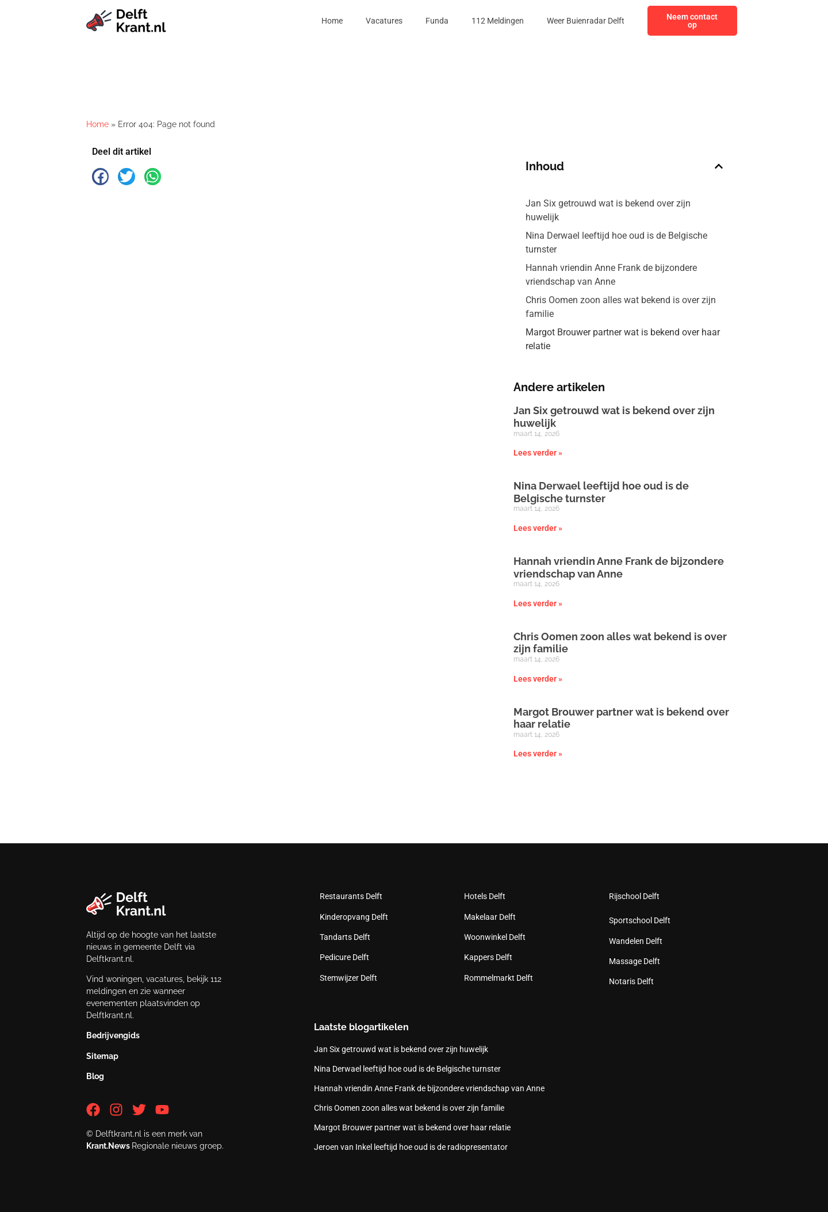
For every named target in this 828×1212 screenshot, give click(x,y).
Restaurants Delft (351, 896)
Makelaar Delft (490, 917)
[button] (100, 176)
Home (332, 20)
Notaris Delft (631, 981)
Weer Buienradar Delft (585, 20)
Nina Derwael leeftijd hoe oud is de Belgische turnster (616, 242)
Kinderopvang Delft (354, 917)
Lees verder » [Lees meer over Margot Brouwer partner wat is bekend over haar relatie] (537, 753)
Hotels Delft (484, 896)
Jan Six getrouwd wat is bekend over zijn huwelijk (608, 210)
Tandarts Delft (345, 937)
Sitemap (102, 1056)
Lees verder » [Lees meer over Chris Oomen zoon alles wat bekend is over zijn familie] (537, 678)
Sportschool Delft (639, 920)
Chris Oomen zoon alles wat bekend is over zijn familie (621, 307)
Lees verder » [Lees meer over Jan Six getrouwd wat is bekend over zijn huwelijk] (537, 452)
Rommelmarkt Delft (498, 977)
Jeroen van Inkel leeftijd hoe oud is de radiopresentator (411, 1147)
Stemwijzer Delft (348, 977)
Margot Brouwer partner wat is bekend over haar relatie (623, 339)
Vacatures (384, 20)
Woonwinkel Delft (495, 937)
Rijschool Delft (634, 896)
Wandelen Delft (635, 941)
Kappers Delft (488, 957)
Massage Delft (634, 961)
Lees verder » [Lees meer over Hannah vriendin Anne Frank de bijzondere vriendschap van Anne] (537, 603)
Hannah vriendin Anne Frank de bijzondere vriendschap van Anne (611, 274)
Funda (436, 20)
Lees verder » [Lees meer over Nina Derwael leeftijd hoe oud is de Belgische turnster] (537, 528)
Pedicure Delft (344, 957)
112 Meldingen (497, 20)
